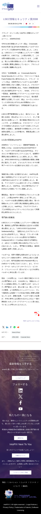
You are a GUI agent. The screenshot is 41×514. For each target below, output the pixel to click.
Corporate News (25, 337)
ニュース (24, 482)
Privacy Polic (8, 507)
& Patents (27, 507)
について (16, 486)
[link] (3, 327)
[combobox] (29, 24)
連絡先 (25, 486)
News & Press (16, 332)
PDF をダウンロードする (31, 321)
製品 (4, 482)
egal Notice (31, 504)
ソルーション (13, 482)
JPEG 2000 (15, 337)
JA (28, 23)
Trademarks (19, 507)
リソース (33, 482)
